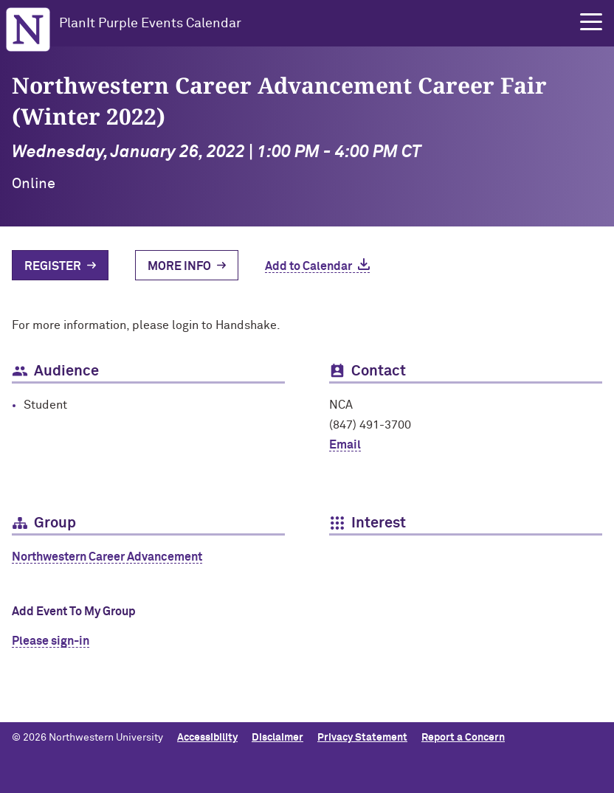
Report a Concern (463, 738)
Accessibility (207, 738)
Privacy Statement (362, 738)
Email (345, 445)
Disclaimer (277, 738)
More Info (179, 266)
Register (52, 266)
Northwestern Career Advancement (107, 557)
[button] (591, 22)
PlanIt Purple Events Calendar (150, 23)
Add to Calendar (308, 266)
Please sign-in (50, 641)
